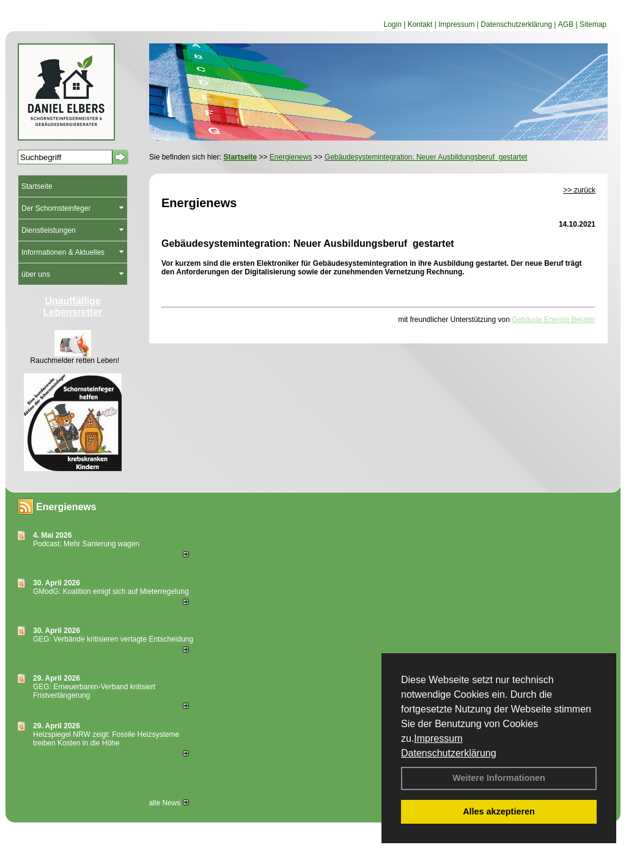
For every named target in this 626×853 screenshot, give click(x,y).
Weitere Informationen (498, 778)
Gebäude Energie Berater (553, 319)
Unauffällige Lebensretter (73, 306)
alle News (168, 803)
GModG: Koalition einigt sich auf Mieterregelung (111, 591)
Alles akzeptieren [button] (499, 811)
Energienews (66, 507)
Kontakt (420, 24)
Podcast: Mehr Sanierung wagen (86, 544)
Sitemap (593, 24)
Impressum (438, 738)
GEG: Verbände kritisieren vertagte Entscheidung (113, 639)
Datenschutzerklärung (448, 753)
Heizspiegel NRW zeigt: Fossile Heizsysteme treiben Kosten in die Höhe (106, 738)
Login (392, 24)
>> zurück (579, 190)
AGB (565, 24)
